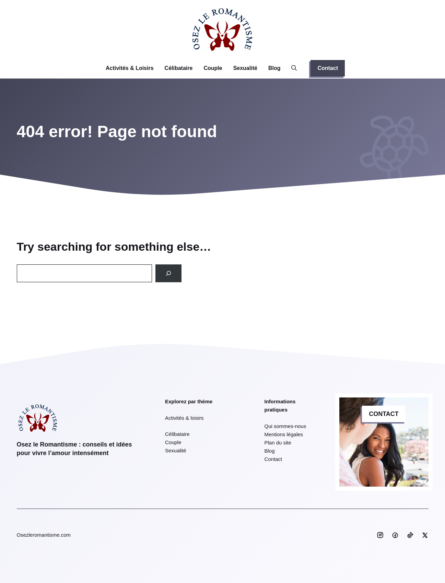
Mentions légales (284, 434)
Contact (327, 68)
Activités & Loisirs (130, 68)
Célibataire (179, 68)
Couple (212, 68)
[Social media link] (380, 535)
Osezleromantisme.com (44, 535)
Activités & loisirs (184, 418)
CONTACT (384, 414)
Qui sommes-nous (285, 426)
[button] (294, 68)
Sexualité (245, 68)
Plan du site (278, 442)
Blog (274, 68)
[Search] (168, 273)
